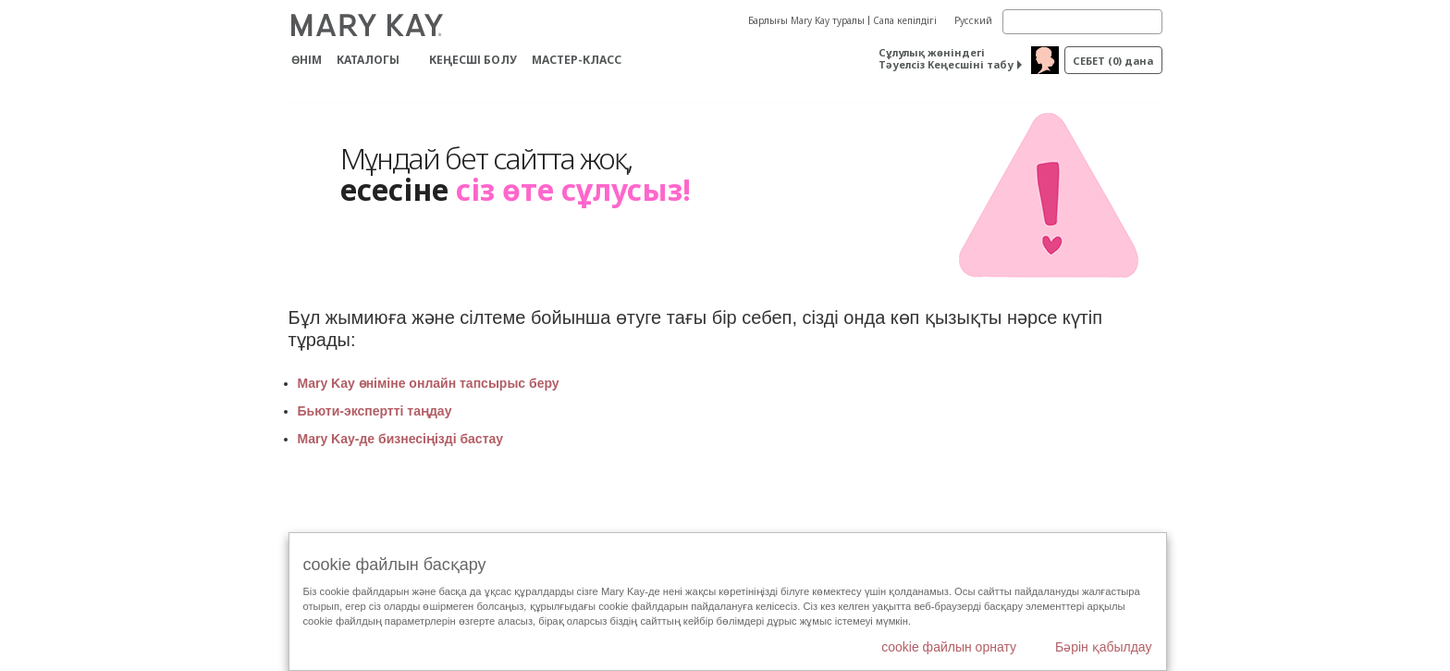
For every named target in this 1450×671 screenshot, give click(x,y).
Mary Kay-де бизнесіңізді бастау (402, 438)
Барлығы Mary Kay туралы (806, 20)
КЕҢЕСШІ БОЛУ (473, 60)
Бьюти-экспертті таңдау (375, 411)
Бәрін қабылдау (1103, 647)
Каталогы (368, 60)
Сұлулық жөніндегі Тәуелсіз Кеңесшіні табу (946, 58)
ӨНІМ (306, 60)
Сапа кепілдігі (905, 20)
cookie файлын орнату (948, 647)
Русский (973, 20)
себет (1113, 61)
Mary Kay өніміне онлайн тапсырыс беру (428, 383)
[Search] (1082, 21)
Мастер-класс (576, 60)
